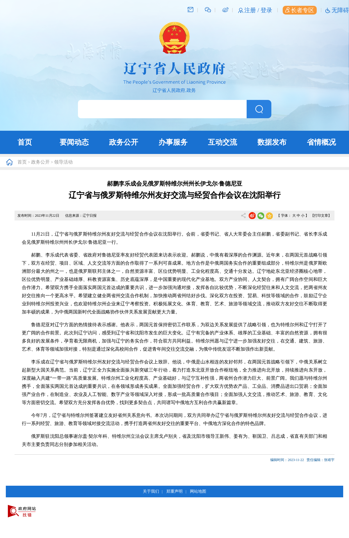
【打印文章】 (321, 216)
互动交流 (222, 142)
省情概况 (321, 142)
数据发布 (271, 142)
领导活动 (63, 161)
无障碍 (340, 10)
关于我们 (151, 491)
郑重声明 (174, 491)
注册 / (252, 10)
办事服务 (173, 142)
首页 (24, 142)
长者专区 (299, 10)
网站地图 (198, 491)
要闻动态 (74, 142)
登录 (266, 10)
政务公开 (123, 142)
